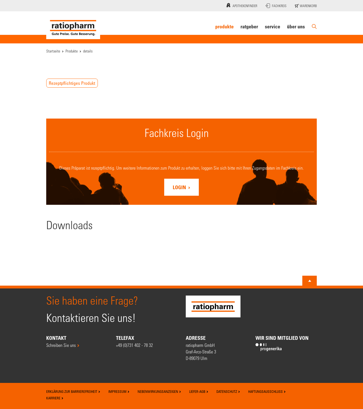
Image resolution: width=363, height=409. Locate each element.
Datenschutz (228, 391)
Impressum (119, 391)
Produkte (224, 26)
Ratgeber (249, 26)
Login (180, 187)
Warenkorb (306, 5)
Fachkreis (276, 5)
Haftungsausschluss (267, 391)
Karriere (55, 398)
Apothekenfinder (241, 5)
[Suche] (314, 26)
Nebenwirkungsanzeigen (159, 391)
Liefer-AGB (198, 391)
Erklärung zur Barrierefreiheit (73, 391)
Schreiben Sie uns (61, 345)
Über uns (296, 26)
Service (272, 26)
